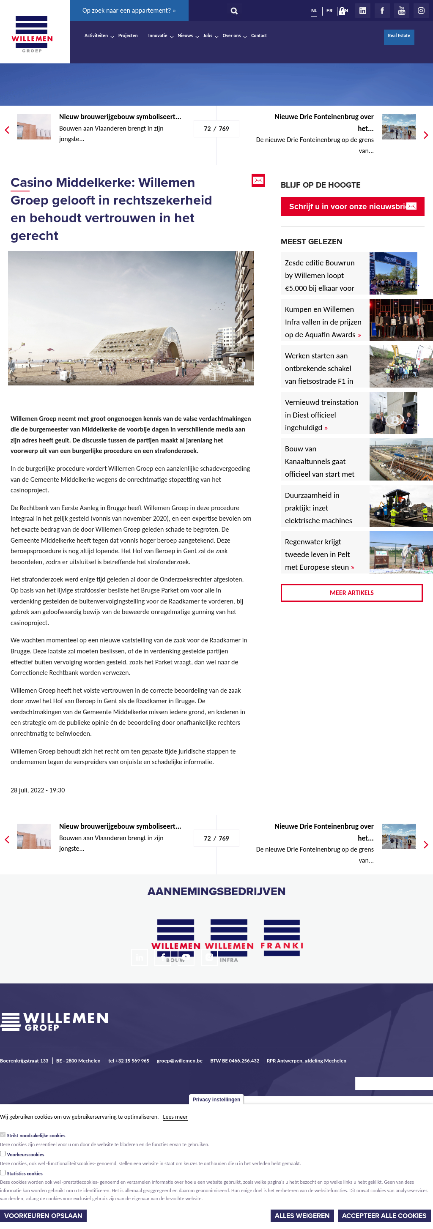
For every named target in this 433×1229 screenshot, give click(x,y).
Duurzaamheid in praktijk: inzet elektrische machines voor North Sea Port (320, 514)
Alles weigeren (302, 1216)
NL (314, 11)
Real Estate (399, 35)
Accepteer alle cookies (384, 1216)
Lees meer (175, 1116)
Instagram (421, 10)
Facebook (382, 10)
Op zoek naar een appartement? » (129, 10)
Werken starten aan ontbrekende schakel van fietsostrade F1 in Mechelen (319, 375)
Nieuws (185, 35)
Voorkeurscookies (25, 1155)
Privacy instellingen (217, 1100)
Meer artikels (352, 593)
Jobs (207, 35)
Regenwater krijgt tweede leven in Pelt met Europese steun (319, 554)
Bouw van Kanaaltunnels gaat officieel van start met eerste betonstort (320, 468)
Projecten (128, 35)
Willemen (31, 34)
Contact (259, 35)
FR (329, 11)
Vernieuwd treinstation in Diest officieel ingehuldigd (322, 414)
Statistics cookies (25, 1174)
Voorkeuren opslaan (43, 1216)
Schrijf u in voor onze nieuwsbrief (350, 206)
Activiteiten (96, 35)
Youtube (401, 10)
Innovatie (157, 35)
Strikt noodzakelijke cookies (36, 1136)
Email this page (259, 180)
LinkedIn (362, 10)
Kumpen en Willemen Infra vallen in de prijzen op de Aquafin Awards (323, 321)
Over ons (232, 35)
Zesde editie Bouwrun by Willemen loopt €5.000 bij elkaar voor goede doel (320, 282)
